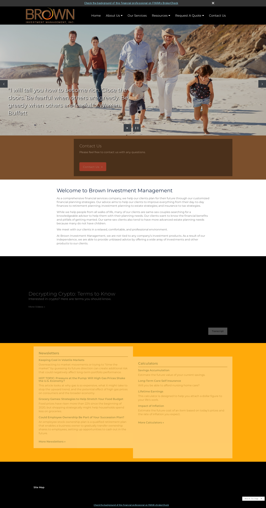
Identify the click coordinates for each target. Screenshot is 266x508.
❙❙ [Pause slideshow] (137, 127)
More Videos (34, 307)
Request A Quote (188, 15)
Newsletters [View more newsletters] (49, 351)
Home (96, 15)
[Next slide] (262, 84)
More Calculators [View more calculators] (151, 425)
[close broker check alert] (213, 3)
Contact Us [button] (110, 167)
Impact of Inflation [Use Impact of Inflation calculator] (151, 408)
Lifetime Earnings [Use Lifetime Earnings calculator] (150, 394)
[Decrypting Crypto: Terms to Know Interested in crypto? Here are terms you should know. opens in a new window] (69, 295)
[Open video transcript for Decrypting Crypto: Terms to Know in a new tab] (215, 331)
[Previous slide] (4, 84)
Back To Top (253, 498)
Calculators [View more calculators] (148, 366)
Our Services (137, 15)
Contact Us (217, 15)
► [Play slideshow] (127, 127)
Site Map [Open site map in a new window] (39, 487)
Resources (160, 15)
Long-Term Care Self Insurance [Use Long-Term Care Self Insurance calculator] (159, 383)
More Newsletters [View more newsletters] (52, 439)
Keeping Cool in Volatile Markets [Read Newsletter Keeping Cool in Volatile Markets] (61, 357)
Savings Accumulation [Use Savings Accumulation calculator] (153, 372)
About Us (113, 15)
